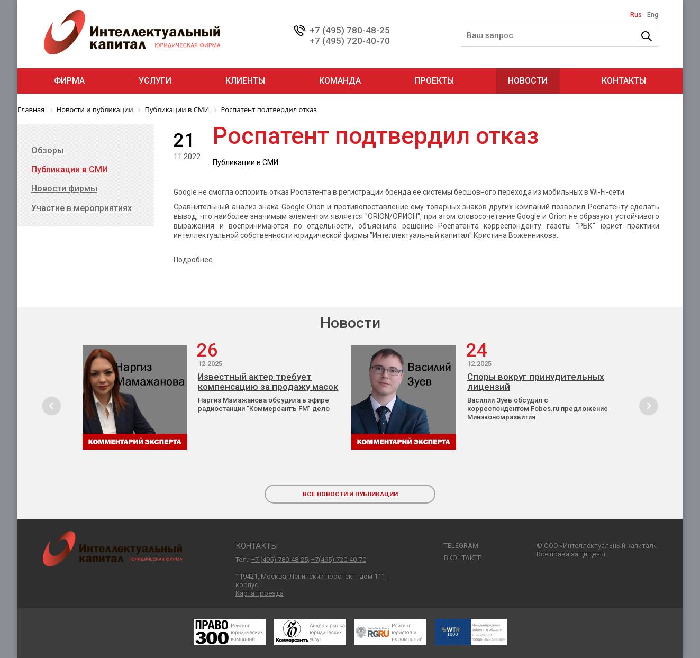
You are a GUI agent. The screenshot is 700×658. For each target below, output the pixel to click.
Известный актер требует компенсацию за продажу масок (268, 382)
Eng (652, 15)
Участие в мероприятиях (81, 208)
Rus (636, 15)
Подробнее (193, 259)
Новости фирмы (64, 189)
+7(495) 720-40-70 (338, 559)
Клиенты (245, 81)
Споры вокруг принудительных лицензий (535, 382)
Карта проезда (259, 593)
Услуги (155, 81)
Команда (340, 81)
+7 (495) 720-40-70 (350, 40)
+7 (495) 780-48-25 (350, 30)
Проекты (434, 81)
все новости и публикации (350, 494)
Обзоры (47, 150)
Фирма (69, 81)
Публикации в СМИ (245, 162)
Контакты (624, 81)
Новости (528, 81)
